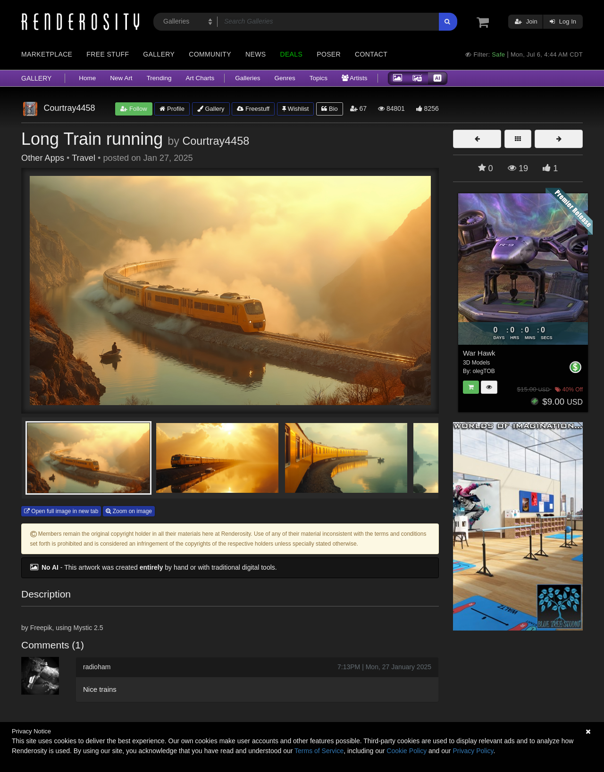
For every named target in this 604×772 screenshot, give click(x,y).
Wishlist (295, 108)
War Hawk (479, 353)
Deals (291, 54)
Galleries (247, 78)
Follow (133, 108)
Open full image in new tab (61, 511)
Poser (329, 54)
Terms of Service (319, 751)
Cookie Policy (406, 751)
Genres (284, 78)
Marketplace (46, 54)
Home (87, 78)
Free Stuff (107, 54)
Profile (171, 108)
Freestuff (253, 108)
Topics (318, 78)
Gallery (159, 54)
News (255, 54)
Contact (371, 54)
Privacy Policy (473, 751)
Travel (83, 158)
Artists (355, 78)
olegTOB (484, 371)
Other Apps (42, 158)
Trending (159, 78)
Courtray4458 (215, 141)
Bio (329, 108)
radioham (96, 667)
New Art (121, 78)
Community (210, 54)
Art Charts (199, 78)
